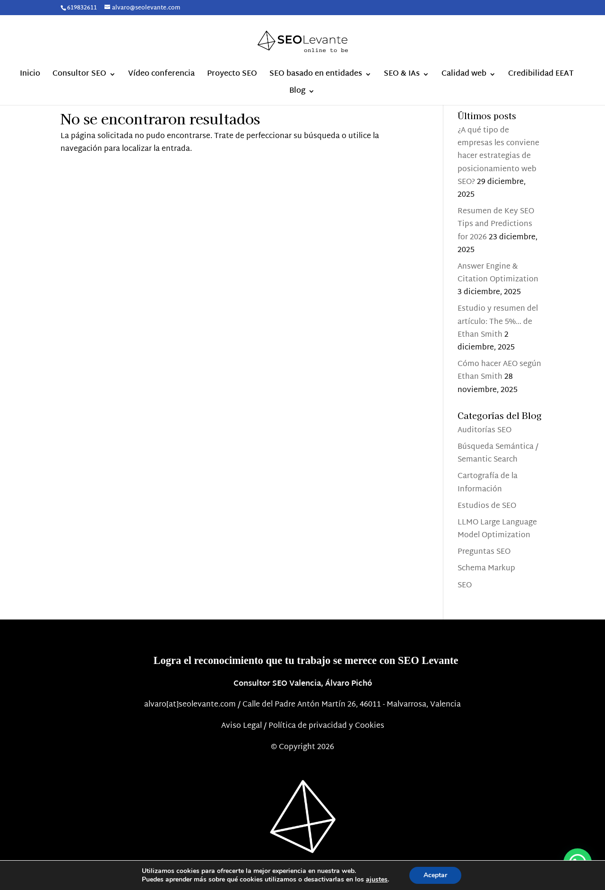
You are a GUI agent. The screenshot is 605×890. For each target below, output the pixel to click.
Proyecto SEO (232, 76)
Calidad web (463, 76)
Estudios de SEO (487, 506)
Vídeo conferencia (161, 76)
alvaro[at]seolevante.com (190, 705)
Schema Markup (486, 569)
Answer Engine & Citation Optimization (498, 273)
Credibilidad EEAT (541, 76)
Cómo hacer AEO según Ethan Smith (499, 371)
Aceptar (435, 875)
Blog (297, 93)
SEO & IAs (402, 76)
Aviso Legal (241, 726)
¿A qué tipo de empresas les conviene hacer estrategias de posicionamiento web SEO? (498, 156)
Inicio (30, 76)
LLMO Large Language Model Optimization (497, 529)
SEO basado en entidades (315, 76)
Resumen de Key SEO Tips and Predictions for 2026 (496, 224)
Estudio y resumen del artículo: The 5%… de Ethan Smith (498, 321)
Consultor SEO (79, 76)
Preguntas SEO (484, 552)
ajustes (377, 879)
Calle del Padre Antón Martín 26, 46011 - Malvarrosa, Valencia (351, 705)
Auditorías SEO (484, 430)
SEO (465, 586)
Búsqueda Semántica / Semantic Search (498, 453)
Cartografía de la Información (488, 483)
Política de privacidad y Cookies (326, 726)
